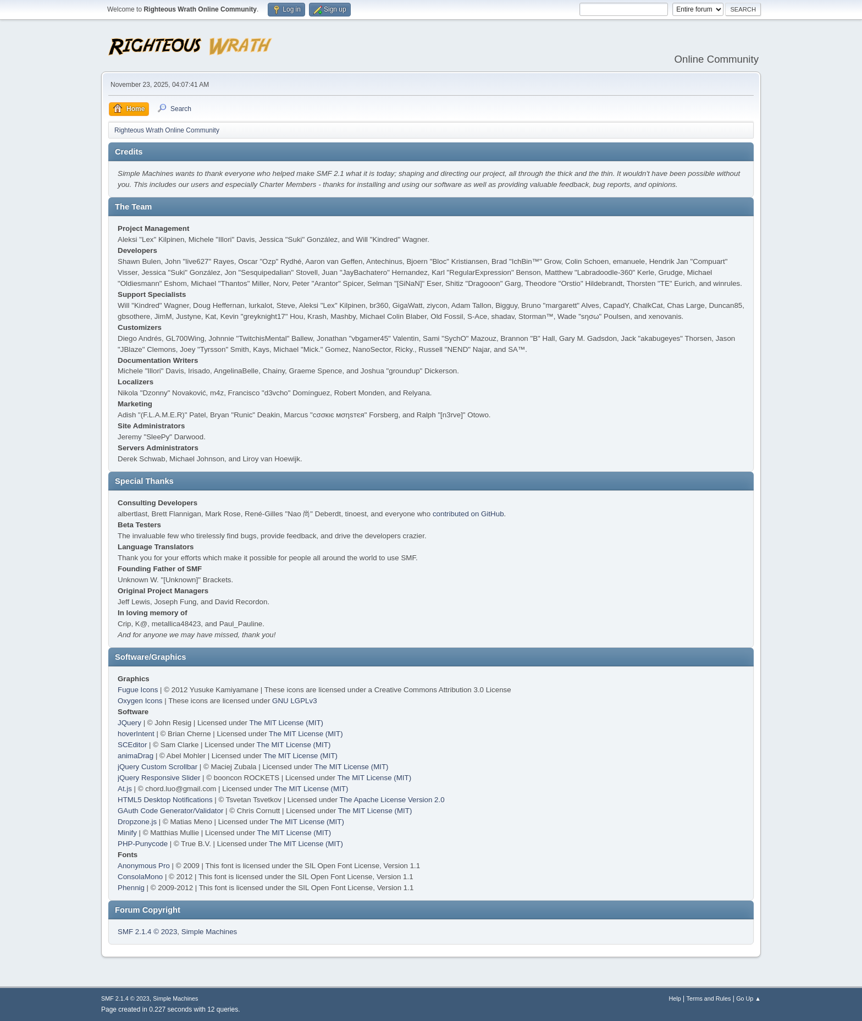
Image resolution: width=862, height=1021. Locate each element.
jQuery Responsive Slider (159, 778)
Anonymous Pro (144, 866)
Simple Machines (209, 932)
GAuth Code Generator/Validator (170, 811)
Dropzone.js (137, 822)
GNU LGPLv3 (294, 701)
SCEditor (132, 745)
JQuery (129, 723)
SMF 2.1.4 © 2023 (147, 932)
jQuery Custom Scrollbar (157, 767)
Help (675, 998)
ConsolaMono (140, 877)
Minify (127, 833)
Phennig (131, 888)
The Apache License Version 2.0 (391, 800)
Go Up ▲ (748, 998)
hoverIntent (136, 734)
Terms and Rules (709, 998)
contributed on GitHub (468, 514)
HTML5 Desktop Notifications (165, 800)
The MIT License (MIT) (287, 723)
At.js (125, 789)
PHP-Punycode (143, 844)
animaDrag (135, 756)
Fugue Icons (138, 690)
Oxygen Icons (140, 701)
